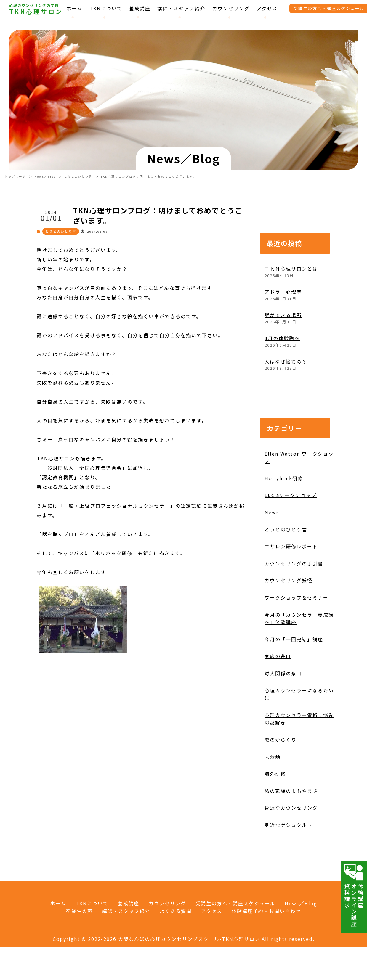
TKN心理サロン (36, 11)
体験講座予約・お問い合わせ (266, 911)
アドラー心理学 (283, 291)
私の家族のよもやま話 (291, 790)
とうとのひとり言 (78, 176)
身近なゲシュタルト (288, 824)
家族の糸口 (278, 656)
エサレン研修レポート (291, 546)
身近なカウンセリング (291, 807)
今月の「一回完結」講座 (299, 639)
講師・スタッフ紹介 (181, 8)
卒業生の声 (79, 911)
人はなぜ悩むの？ (286, 361)
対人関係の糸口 (283, 673)
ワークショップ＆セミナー (296, 597)
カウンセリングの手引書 (294, 563)
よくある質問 (176, 911)
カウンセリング (231, 8)
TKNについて (105, 8)
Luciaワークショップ (291, 495)
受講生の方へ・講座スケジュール (235, 903)
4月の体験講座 (282, 338)
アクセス (267, 8)
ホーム (74, 8)
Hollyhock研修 (284, 478)
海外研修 (275, 773)
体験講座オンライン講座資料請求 (354, 895)
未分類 (273, 756)
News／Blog (45, 176)
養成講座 (139, 8)
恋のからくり (281, 739)
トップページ (15, 176)
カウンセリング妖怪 (288, 580)
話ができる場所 (283, 315)
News (272, 512)
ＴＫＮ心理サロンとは (291, 268)
